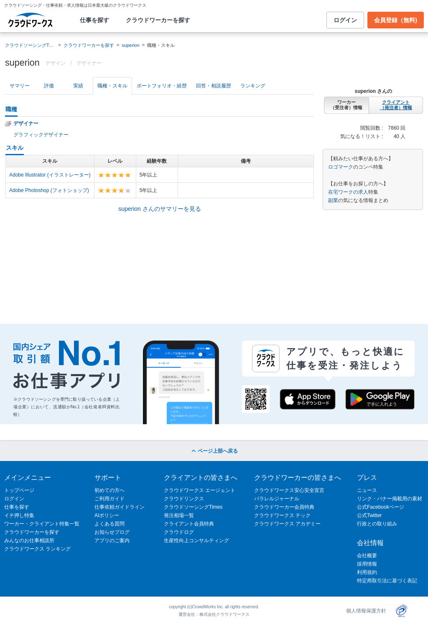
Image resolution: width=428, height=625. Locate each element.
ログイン (345, 20)
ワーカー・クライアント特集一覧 (41, 524)
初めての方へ (109, 490)
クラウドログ (179, 532)
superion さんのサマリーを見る (159, 208)
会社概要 (367, 555)
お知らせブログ (112, 532)
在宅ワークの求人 (348, 192)
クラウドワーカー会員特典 (284, 507)
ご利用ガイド (109, 499)
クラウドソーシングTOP (30, 45)
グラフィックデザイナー (41, 135)
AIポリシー (106, 515)
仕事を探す (94, 20)
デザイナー (89, 63)
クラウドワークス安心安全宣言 (289, 490)
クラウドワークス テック (282, 515)
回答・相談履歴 (213, 86)
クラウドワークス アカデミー (287, 524)
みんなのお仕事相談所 (29, 540)
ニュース (367, 490)
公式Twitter (369, 515)
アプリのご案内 (112, 540)
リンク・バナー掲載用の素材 (389, 499)
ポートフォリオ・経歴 (162, 86)
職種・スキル (112, 86)
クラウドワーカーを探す (158, 20)
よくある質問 (109, 524)
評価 (49, 86)
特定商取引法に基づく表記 (387, 581)
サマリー (20, 86)
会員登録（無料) (395, 20)
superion (130, 45)
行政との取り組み (377, 524)
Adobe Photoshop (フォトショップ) (49, 190)
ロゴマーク (340, 167)
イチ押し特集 (19, 515)
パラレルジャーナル (276, 499)
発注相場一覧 (179, 515)
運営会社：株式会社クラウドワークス (214, 614)
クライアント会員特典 (189, 524)
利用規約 (367, 572)
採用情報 (367, 564)
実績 (78, 86)
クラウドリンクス (184, 499)
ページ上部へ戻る (213, 451)
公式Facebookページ (380, 507)
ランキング (252, 86)
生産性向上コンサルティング (196, 540)
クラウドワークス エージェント (199, 490)
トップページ (19, 490)
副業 (333, 200)
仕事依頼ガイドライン (119, 507)
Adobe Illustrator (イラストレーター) (50, 175)
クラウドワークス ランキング (37, 549)
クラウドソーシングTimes (193, 507)
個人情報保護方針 (366, 610)
